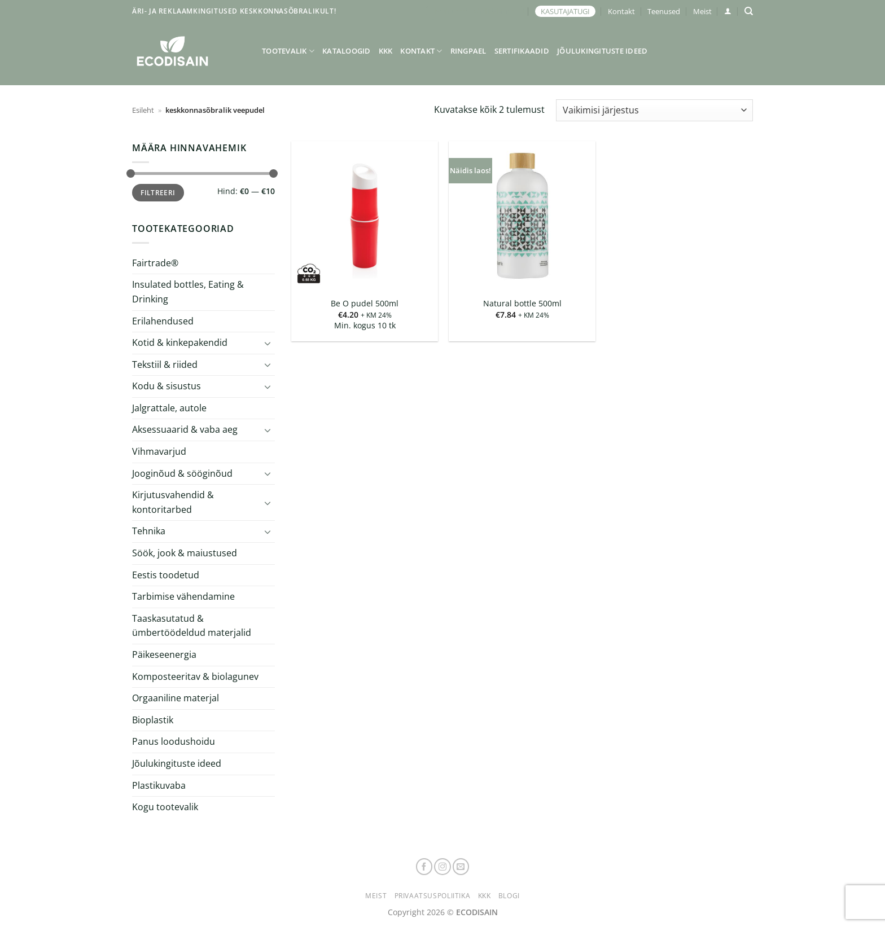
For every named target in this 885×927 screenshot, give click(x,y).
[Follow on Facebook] (424, 866)
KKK (386, 51)
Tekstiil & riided (165, 364)
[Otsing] (748, 11)
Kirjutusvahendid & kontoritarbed (173, 502)
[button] (727, 11)
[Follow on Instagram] (442, 866)
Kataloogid (346, 51)
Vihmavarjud (159, 451)
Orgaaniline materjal (175, 698)
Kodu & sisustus (166, 386)
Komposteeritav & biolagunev (195, 676)
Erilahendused (163, 320)
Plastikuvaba (159, 785)
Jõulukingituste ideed (602, 51)
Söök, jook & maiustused (184, 553)
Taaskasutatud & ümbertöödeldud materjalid (191, 625)
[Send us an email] (461, 866)
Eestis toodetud (165, 575)
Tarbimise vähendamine (183, 596)
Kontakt (621, 11)
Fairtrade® (155, 263)
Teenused (663, 11)
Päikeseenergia (164, 654)
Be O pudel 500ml (364, 303)
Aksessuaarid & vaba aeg (185, 429)
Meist (702, 11)
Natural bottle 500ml (522, 303)
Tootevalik (288, 51)
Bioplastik (152, 720)
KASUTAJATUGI (565, 11)
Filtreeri (158, 192)
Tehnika (148, 531)
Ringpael (468, 51)
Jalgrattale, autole (169, 408)
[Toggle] (268, 343)
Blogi (509, 895)
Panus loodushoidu (173, 741)
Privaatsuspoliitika (433, 895)
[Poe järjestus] (654, 110)
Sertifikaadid (521, 51)
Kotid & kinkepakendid (179, 342)
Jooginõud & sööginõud (182, 473)
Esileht (143, 110)
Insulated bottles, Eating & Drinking (188, 291)
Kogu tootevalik (165, 807)
